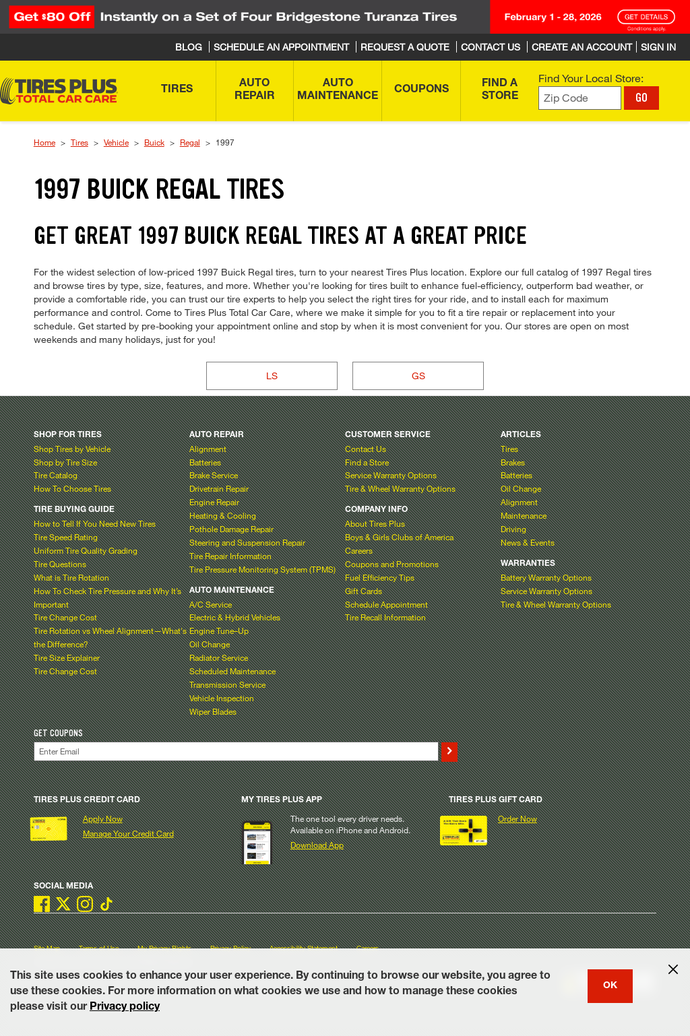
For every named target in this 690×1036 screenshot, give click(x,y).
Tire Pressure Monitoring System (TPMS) (262, 569)
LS (272, 375)
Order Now (517, 818)
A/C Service (210, 604)
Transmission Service (227, 684)
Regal (190, 142)
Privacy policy (125, 1007)
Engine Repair (214, 501)
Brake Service (213, 475)
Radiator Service (218, 657)
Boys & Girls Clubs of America (399, 536)
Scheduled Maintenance (232, 671)
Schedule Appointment (386, 604)
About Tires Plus (375, 523)
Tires (79, 142)
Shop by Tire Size (65, 462)
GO (641, 98)
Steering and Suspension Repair (247, 542)
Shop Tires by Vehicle (72, 448)
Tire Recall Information (385, 617)
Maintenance (523, 515)
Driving (513, 528)
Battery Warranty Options (546, 577)
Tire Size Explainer (67, 657)
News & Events (528, 542)
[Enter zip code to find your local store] (579, 98)
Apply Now (103, 818)
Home (44, 142)
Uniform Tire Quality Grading (85, 550)
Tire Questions (60, 563)
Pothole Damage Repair (231, 528)
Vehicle (116, 142)
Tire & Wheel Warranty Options (400, 488)
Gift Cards (363, 590)
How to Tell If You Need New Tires (95, 523)
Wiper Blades (213, 711)
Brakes (513, 462)
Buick (154, 142)
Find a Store (367, 462)
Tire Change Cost (65, 617)
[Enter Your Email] (236, 751)
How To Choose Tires (72, 488)
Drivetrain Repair (219, 488)
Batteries (205, 462)
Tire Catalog (55, 475)
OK (610, 986)
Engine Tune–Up (219, 630)
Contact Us (365, 448)
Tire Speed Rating (66, 536)
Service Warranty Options (391, 475)
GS (418, 375)
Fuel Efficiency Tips (379, 577)
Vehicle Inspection (221, 697)
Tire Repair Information (230, 555)
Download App (317, 844)
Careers (359, 550)
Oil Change (209, 644)
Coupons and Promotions (392, 563)
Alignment (207, 448)
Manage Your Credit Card (128, 833)
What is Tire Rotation (71, 577)
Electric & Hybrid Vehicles (234, 617)
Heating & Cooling (222, 515)
